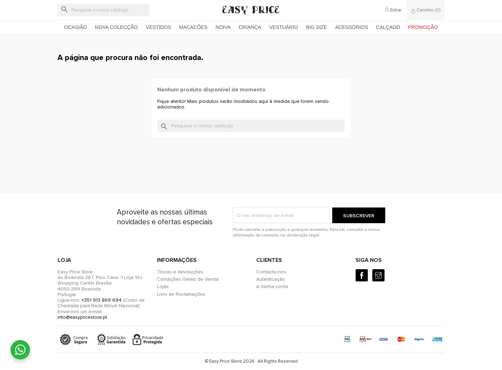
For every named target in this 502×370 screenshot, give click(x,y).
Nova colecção (116, 27)
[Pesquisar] (104, 10)
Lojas (163, 286)
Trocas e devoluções (180, 272)
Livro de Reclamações (181, 294)
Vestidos (158, 27)
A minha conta (272, 286)
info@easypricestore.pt (82, 317)
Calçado (388, 27)
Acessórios (351, 27)
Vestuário (283, 27)
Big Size (316, 27)
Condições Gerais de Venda (188, 279)
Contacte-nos (271, 272)
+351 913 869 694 (102, 300)
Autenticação (270, 279)
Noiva (222, 27)
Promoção (423, 27)
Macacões (193, 27)
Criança (250, 27)
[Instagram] (378, 275)
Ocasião (75, 27)
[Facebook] (362, 275)
